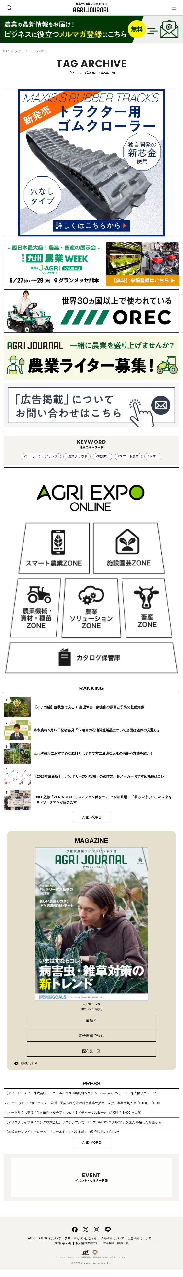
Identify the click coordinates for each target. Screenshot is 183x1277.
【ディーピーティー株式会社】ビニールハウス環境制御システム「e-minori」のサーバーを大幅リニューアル (82, 1093)
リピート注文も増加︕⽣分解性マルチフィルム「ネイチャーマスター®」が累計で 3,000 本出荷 (73, 1112)
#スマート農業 (128, 456)
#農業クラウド (77, 456)
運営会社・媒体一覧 (116, 1243)
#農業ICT (102, 456)
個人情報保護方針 (87, 1243)
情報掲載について (112, 1238)
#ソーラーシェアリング (40, 456)
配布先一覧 (91, 1051)
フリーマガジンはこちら (81, 1238)
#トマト (153, 456)
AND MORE (91, 817)
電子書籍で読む (91, 1035)
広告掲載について (139, 1238)
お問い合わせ (63, 1243)
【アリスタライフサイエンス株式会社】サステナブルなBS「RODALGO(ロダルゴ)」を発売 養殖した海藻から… (84, 1122)
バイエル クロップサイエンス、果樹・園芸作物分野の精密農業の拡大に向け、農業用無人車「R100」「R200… (84, 1103)
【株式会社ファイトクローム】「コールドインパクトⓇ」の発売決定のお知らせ (62, 1132)
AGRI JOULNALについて (44, 1238)
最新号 (91, 1020)
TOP (5, 51)
